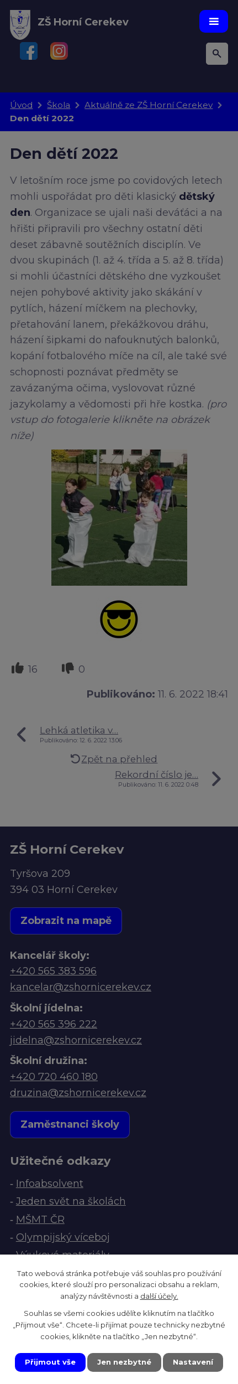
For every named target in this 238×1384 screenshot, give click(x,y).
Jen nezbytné (124, 1361)
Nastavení (193, 1361)
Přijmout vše (50, 1361)
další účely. (159, 1296)
